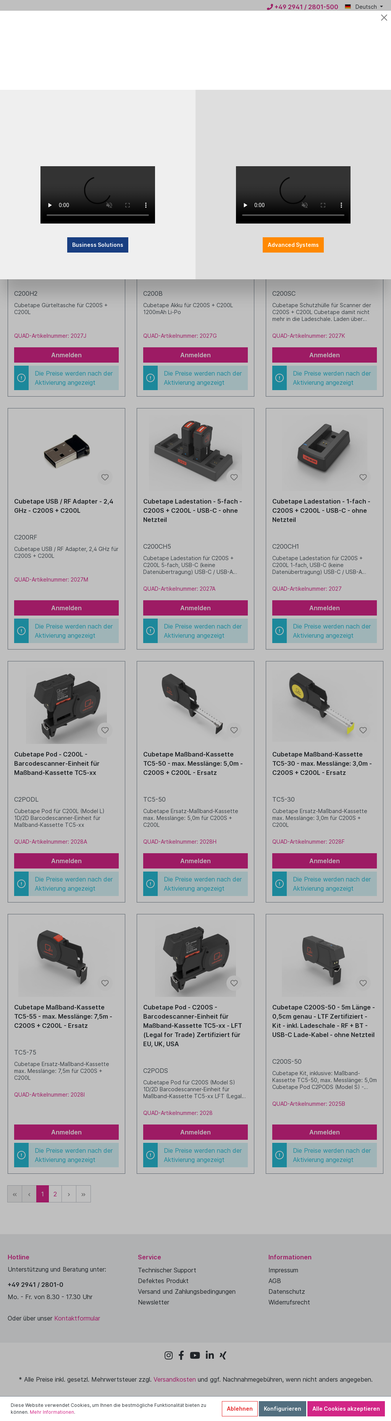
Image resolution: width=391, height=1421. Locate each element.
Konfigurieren (282, 1408)
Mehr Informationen (52, 1412)
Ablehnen (240, 1408)
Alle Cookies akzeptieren (346, 1408)
